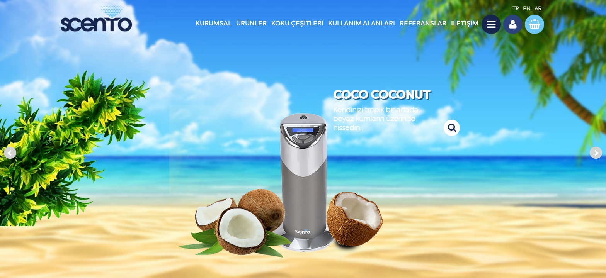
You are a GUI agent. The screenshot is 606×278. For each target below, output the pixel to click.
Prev (10, 153)
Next (596, 153)
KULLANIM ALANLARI (361, 23)
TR (515, 8)
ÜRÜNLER (251, 23)
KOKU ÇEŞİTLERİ (297, 23)
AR (538, 8)
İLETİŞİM (464, 23)
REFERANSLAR (423, 23)
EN (527, 8)
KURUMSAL (214, 23)
